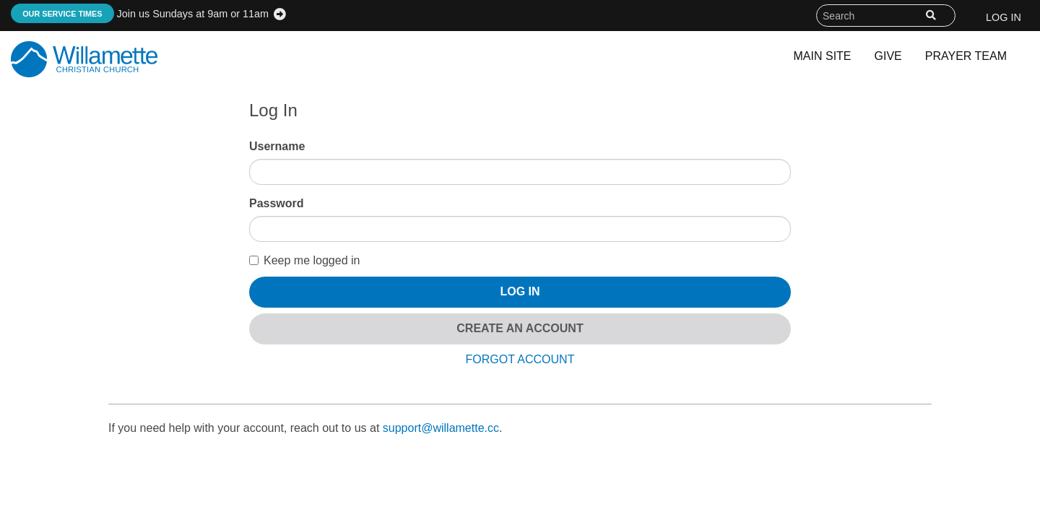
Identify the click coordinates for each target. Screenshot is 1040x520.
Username (277, 146)
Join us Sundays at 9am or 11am (140, 14)
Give (888, 56)
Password (276, 203)
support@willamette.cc (441, 428)
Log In (1003, 17)
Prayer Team (966, 56)
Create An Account (519, 328)
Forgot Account (520, 359)
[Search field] (886, 15)
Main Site (823, 56)
